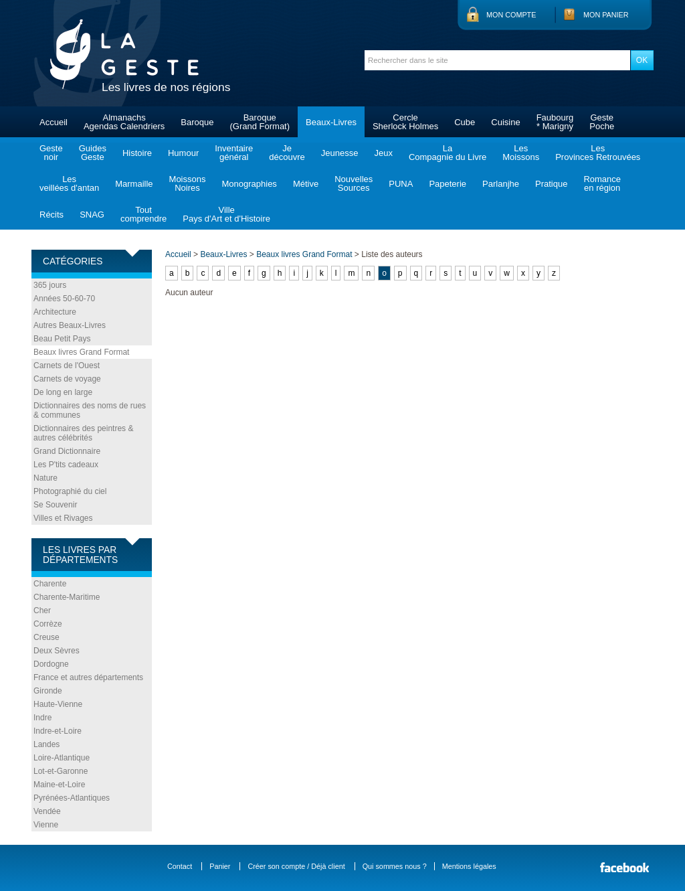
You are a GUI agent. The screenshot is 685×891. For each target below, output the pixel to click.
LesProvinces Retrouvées (597, 152)
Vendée (47, 811)
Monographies (248, 184)
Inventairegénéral (234, 152)
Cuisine (505, 122)
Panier (219, 866)
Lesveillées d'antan (69, 183)
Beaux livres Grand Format (81, 352)
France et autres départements (88, 677)
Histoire (137, 153)
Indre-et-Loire (57, 731)
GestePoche (601, 121)
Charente (49, 583)
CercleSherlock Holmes (405, 121)
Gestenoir (51, 152)
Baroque (197, 122)
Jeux (383, 153)
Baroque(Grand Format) (259, 121)
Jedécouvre (286, 152)
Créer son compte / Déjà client (296, 866)
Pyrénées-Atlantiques (71, 798)
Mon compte (511, 15)
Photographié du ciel (69, 491)
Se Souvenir (55, 504)
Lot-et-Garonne (60, 771)
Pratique (551, 184)
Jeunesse (340, 153)
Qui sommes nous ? (395, 866)
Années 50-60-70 (64, 298)
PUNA (401, 184)
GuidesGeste (92, 152)
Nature (45, 478)
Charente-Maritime (66, 597)
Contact (179, 866)
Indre (42, 717)
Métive (305, 184)
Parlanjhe (500, 184)
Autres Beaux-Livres (69, 325)
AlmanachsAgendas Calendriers (124, 121)
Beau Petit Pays (61, 338)
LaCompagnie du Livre (447, 152)
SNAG (92, 215)
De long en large (62, 392)
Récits (51, 215)
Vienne (45, 824)
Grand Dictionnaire (66, 451)
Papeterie (447, 184)
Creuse (46, 637)
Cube (464, 122)
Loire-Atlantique (61, 757)
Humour (183, 153)
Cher (42, 610)
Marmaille (134, 184)
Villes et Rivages (63, 518)
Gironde (47, 691)
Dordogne (51, 664)
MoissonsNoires (187, 183)
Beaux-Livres (331, 122)
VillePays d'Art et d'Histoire (226, 214)
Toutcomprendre (143, 214)
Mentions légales (469, 866)
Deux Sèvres (56, 650)
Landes (46, 744)
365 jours (49, 285)
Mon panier (606, 15)
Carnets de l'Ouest (66, 365)
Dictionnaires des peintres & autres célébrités (83, 433)
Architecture (54, 312)
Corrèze (47, 624)
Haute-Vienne (57, 704)
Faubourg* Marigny (555, 121)
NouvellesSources (353, 183)
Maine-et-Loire (59, 784)
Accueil (53, 122)
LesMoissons (520, 152)
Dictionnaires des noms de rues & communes (89, 410)
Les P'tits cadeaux (65, 464)
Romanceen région (602, 183)
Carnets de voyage (67, 379)
